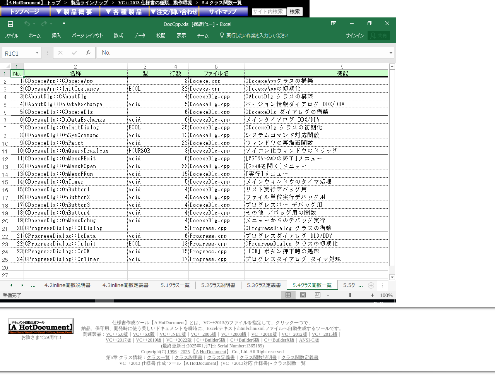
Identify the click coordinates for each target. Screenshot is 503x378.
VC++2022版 (179, 340)
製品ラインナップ (89, 2)
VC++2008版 (233, 334)
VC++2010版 (264, 334)
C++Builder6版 (245, 340)
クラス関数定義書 (299, 357)
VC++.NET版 (172, 334)
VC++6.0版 (144, 334)
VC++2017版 (118, 340)
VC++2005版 (203, 334)
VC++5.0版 (117, 334)
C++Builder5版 (211, 340)
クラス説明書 (188, 357)
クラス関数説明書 (258, 357)
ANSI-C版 (309, 340)
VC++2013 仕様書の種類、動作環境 (155, 2)
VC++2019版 (148, 340)
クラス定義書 (221, 357)
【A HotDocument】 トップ (32, 2)
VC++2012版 (294, 334)
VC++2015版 (324, 334)
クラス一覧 (158, 357)
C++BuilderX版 (279, 340)
